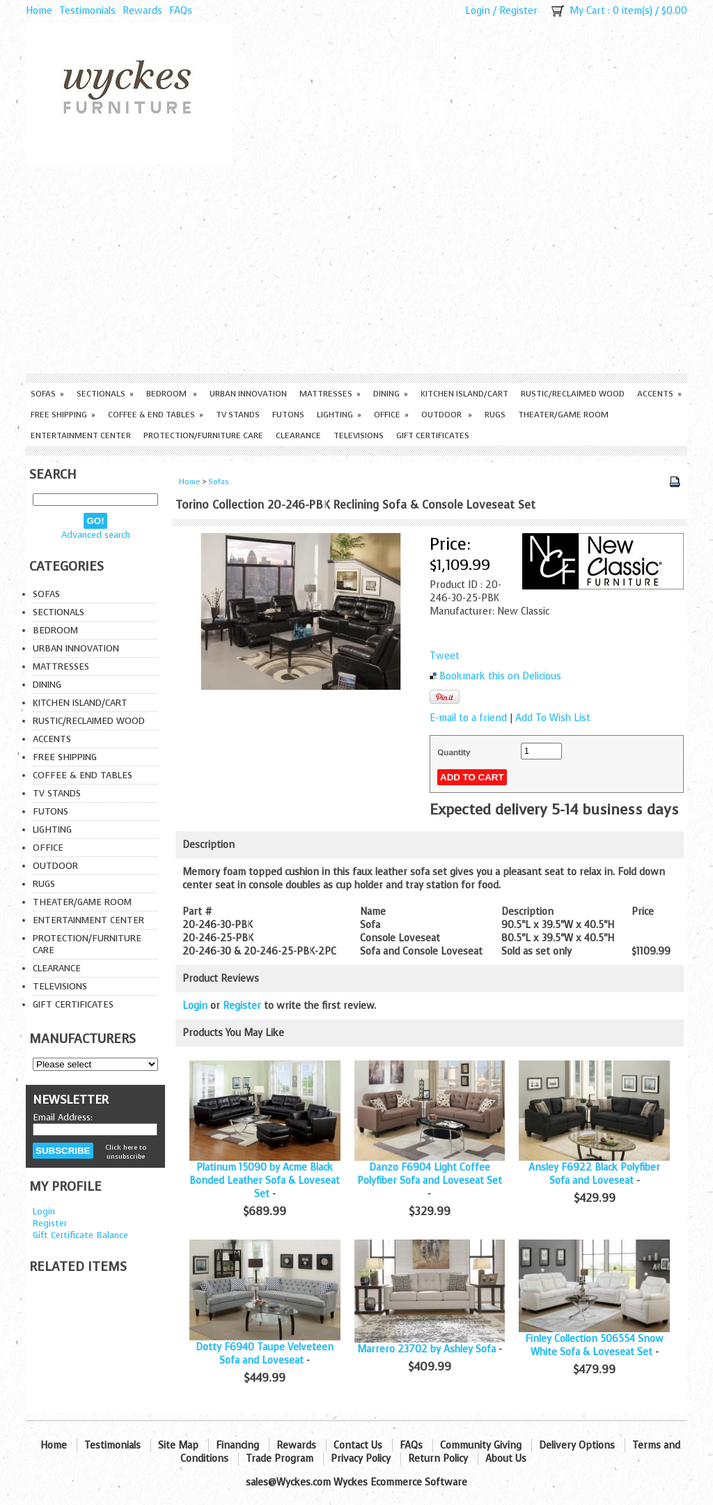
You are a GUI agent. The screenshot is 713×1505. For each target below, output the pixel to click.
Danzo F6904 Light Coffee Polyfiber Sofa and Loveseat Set (429, 1174)
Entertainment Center (81, 435)
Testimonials (87, 10)
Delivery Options (577, 1445)
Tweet (445, 656)
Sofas (47, 393)
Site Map (178, 1445)
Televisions (359, 435)
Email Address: (63, 1117)
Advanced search (95, 535)
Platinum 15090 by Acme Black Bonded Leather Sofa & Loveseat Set (264, 1181)
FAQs (180, 10)
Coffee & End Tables (155, 414)
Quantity (453, 752)
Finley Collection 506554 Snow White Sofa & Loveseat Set (594, 1345)
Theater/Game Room (563, 414)
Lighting (339, 414)
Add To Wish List (552, 718)
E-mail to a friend (468, 718)
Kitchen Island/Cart (464, 393)
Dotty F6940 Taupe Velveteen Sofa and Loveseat (265, 1354)
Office (391, 414)
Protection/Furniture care (203, 435)
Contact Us (358, 1445)
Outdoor (446, 414)
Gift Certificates (432, 435)
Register (518, 10)
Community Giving (481, 1445)
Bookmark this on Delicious (500, 676)
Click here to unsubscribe (125, 1152)
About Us (505, 1458)
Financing (237, 1445)
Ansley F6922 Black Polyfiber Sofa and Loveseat (594, 1174)
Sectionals (105, 393)
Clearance (298, 435)
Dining (390, 393)
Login (477, 10)
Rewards (142, 10)
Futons (288, 414)
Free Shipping (63, 414)
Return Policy (438, 1458)
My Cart (587, 10)
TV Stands (238, 414)
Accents (659, 393)
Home (39, 10)
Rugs (495, 414)
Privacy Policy (361, 1458)
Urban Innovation (248, 393)
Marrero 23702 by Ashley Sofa (426, 1349)
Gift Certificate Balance (80, 1235)
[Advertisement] (356, 268)
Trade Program (279, 1458)
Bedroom (171, 393)
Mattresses (330, 393)
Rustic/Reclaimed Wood (573, 393)
